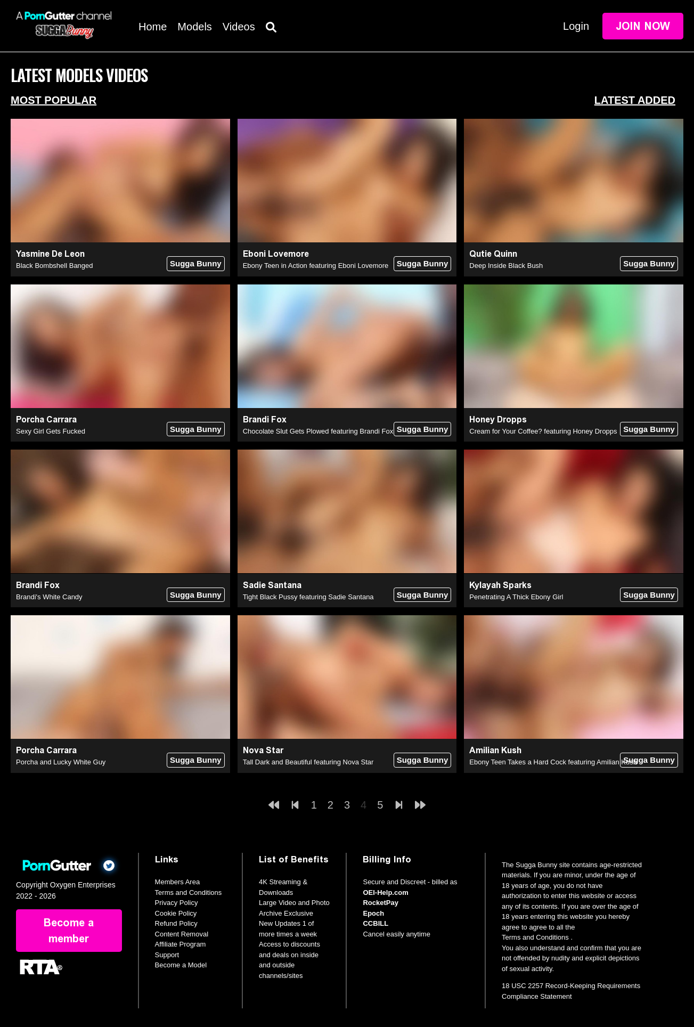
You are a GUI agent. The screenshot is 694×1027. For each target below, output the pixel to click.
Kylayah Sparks (500, 585)
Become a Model (181, 965)
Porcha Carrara (46, 419)
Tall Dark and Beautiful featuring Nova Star (308, 762)
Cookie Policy (176, 913)
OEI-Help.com (385, 892)
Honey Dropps (498, 419)
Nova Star (263, 750)
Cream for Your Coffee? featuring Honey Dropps (543, 431)
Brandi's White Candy (49, 597)
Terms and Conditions (188, 892)
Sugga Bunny (196, 263)
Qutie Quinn (493, 254)
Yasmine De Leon (50, 254)
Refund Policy (176, 923)
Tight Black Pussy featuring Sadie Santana (308, 597)
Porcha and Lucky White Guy (60, 762)
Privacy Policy (176, 903)
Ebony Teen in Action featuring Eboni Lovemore (316, 266)
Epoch (373, 913)
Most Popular (53, 100)
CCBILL (375, 923)
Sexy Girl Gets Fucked (50, 431)
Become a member (69, 930)
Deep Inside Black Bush (506, 266)
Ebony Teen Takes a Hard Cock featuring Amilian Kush (553, 762)
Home (152, 26)
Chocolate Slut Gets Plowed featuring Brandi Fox (318, 431)
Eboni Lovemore (276, 254)
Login (576, 26)
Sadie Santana (272, 585)
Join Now (643, 26)
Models (194, 26)
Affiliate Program (180, 944)
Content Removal (181, 934)
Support (167, 955)
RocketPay (380, 903)
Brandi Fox (265, 419)
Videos (239, 26)
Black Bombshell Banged (54, 266)
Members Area (177, 882)
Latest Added (634, 100)
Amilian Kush (495, 750)
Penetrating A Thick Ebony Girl (516, 597)
